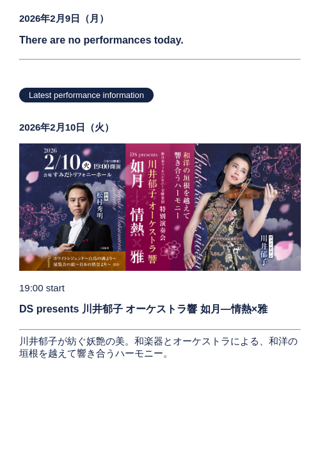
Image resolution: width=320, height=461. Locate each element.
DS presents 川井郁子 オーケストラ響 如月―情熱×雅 (143, 308)
